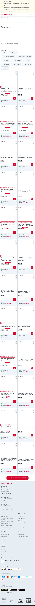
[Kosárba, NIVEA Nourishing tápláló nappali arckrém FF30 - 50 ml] (32, 232)
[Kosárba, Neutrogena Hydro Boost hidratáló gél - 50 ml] (32, 299)
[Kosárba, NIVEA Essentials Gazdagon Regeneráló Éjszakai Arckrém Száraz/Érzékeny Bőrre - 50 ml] (14, 98)
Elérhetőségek (3, 549)
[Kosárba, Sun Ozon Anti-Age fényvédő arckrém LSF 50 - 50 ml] (32, 333)
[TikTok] (2, 593)
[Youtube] (11, 593)
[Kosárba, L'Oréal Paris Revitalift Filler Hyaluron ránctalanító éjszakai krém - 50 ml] (32, 267)
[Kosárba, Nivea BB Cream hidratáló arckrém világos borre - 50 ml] (14, 333)
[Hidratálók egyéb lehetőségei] (19, 21)
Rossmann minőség (21, 518)
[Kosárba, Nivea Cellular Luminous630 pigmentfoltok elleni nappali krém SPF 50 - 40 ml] (14, 267)
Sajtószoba (20, 524)
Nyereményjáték (21, 527)
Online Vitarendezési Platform (6, 525)
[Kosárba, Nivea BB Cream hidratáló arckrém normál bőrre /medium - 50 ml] (14, 199)
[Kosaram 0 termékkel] (30, 18)
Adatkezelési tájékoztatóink (6, 523)
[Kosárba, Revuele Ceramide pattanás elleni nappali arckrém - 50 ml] (32, 401)
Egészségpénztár (4, 540)
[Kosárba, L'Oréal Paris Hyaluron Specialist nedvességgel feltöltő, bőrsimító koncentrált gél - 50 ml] (14, 467)
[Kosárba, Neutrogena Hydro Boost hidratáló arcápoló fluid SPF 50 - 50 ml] (14, 299)
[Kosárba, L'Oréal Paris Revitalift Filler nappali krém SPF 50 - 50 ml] (32, 164)
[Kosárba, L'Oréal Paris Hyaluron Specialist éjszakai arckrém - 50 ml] (32, 467)
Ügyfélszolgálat (4, 551)
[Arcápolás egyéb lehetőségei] (11, 21)
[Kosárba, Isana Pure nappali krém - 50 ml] (32, 435)
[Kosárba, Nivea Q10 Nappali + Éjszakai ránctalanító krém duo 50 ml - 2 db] (14, 133)
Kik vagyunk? (20, 516)
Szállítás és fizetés (4, 516)
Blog (19, 525)
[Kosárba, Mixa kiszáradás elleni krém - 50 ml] (14, 232)
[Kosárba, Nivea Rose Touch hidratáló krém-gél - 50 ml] (14, 401)
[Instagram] (8, 593)
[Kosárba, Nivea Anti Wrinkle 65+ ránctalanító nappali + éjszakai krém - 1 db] (32, 133)
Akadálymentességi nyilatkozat (7, 529)
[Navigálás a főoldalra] (6, 14)
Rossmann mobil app (5, 534)
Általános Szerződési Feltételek (7, 521)
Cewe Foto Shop (4, 536)
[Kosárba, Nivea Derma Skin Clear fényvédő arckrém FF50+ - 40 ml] (14, 435)
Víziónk (19, 520)
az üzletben (9, 101)
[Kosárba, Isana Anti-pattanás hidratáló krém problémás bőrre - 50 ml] (32, 368)
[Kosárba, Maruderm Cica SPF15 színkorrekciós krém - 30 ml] (14, 164)
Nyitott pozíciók (21, 534)
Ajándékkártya (3, 538)
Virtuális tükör (3, 543)
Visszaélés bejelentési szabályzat (7, 527)
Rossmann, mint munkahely (23, 536)
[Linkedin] (14, 593)
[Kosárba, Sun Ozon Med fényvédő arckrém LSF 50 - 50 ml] (32, 199)
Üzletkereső (3, 554)
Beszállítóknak (3, 553)
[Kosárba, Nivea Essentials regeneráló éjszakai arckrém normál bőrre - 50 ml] (14, 368)
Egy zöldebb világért (22, 522)
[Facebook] (5, 593)
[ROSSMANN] (6, 483)
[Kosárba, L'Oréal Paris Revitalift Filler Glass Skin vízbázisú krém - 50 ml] (32, 98)
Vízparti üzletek (4, 542)
